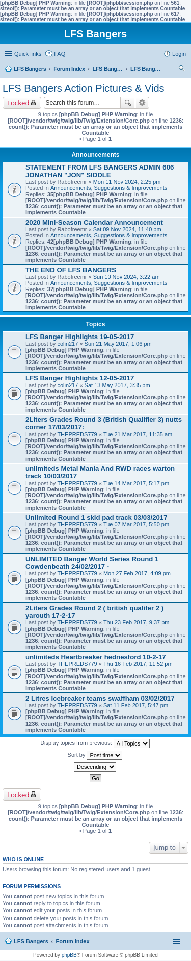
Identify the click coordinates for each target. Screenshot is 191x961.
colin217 (67, 344)
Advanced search (142, 103)
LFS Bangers (31, 941)
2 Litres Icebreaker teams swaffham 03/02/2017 (100, 698)
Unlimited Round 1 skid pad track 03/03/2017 (96, 517)
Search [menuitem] (182, 70)
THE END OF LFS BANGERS (70, 270)
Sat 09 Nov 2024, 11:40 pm (127, 229)
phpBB (69, 955)
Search (127, 103)
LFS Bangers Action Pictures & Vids (84, 88)
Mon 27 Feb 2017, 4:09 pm (137, 573)
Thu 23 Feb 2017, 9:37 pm (136, 622)
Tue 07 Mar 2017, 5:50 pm (136, 524)
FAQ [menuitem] (59, 54)
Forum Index (73, 941)
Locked (18, 102)
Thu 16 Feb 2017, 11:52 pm (138, 664)
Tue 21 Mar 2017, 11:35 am (137, 434)
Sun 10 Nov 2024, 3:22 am (126, 277)
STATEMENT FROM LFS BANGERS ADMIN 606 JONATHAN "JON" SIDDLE (99, 171)
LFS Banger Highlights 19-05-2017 (79, 337)
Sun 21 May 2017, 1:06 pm (118, 344)
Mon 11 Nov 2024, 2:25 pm (127, 182)
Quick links (27, 54)
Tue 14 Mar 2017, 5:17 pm (136, 483)
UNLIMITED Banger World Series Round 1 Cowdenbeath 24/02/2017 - (91, 562)
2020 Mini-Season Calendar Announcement (94, 222)
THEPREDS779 (77, 434)
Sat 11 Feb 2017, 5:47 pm (135, 705)
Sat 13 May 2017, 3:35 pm (117, 385)
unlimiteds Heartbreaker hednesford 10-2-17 (95, 657)
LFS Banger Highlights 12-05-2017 (79, 378)
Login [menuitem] (179, 54)
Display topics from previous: (95, 743)
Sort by (95, 755)
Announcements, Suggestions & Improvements (108, 188)
